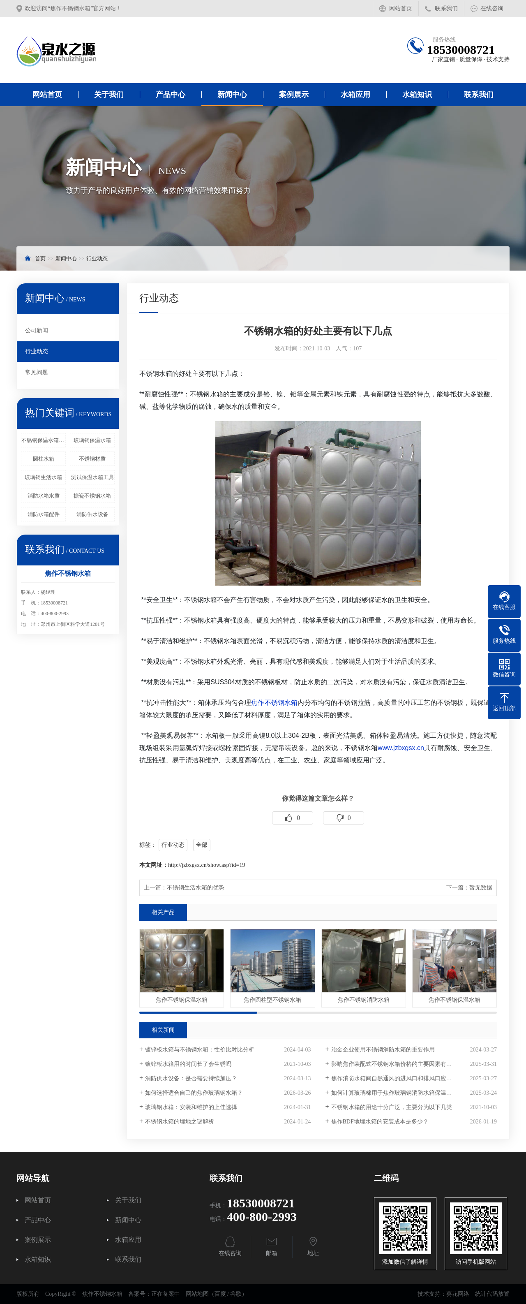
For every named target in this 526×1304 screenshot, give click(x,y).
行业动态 (97, 258)
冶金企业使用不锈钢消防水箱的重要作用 (383, 1050)
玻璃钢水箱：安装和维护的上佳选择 (191, 1107)
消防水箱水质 (44, 496)
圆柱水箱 (43, 459)
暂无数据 (480, 888)
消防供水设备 (92, 514)
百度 (220, 1294)
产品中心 (170, 94)
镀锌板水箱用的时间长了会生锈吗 (188, 1064)
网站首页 (400, 8)
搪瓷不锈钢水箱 (92, 496)
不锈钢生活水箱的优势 (195, 888)
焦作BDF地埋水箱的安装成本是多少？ (380, 1122)
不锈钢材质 (92, 459)
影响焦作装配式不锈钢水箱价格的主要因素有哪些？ (397, 1064)
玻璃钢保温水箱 (92, 440)
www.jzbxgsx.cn (401, 747)
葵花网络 (457, 1294)
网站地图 (197, 1294)
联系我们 (446, 8)
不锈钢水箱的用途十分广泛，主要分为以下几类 (391, 1107)
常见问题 (36, 372)
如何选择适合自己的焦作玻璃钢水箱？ (194, 1093)
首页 (40, 258)
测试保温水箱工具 (92, 477)
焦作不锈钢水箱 (274, 702)
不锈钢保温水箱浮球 (43, 440)
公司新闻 (36, 330)
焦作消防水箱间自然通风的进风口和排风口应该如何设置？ (406, 1078)
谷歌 (236, 1294)
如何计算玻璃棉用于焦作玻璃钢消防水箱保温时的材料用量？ (409, 1093)
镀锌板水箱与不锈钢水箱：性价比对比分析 (199, 1050)
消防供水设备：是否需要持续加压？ (191, 1078)
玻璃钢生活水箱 (43, 477)
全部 (202, 845)
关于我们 (109, 94)
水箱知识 (417, 94)
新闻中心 (232, 94)
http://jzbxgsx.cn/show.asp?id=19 (206, 865)
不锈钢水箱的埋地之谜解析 (179, 1122)
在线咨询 (491, 8)
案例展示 (294, 94)
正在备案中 (165, 1294)
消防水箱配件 (44, 514)
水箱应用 (355, 94)
